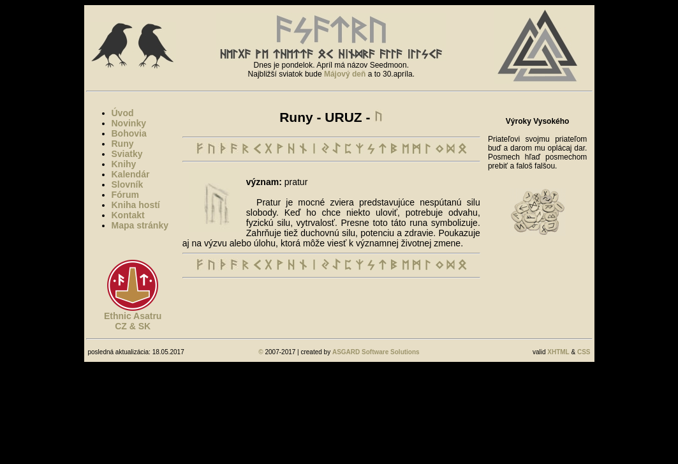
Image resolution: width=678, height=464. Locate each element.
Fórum (126, 195)
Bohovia (129, 133)
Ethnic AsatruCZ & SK (133, 321)
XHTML (558, 351)
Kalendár (131, 174)
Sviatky (127, 154)
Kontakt (128, 215)
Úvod (123, 113)
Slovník (128, 184)
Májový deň (344, 74)
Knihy (124, 164)
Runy (123, 143)
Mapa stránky (140, 225)
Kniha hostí (136, 205)
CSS (584, 351)
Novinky (129, 123)
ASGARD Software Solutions (376, 351)
